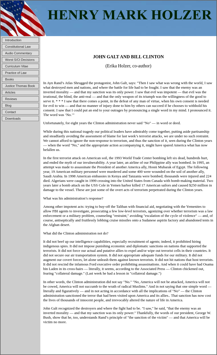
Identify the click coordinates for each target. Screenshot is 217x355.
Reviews (11, 99)
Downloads (12, 118)
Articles (10, 92)
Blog (8, 105)
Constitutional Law (18, 46)
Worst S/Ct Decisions (20, 59)
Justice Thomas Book (20, 86)
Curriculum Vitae (16, 66)
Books (9, 79)
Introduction (13, 40)
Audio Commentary (18, 53)
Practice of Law (15, 72)
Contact (10, 112)
